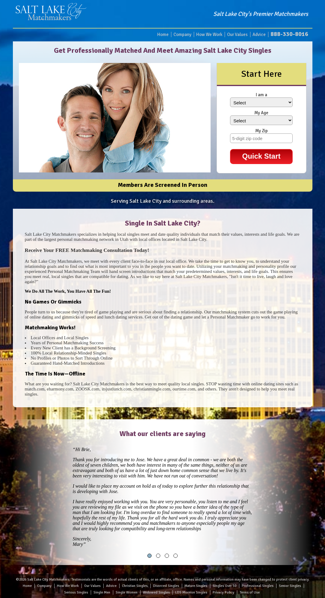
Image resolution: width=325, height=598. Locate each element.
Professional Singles (257, 586)
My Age (261, 112)
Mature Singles (196, 586)
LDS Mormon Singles (191, 592)
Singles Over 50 (224, 586)
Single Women (126, 592)
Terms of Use (250, 592)
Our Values (237, 34)
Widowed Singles (156, 592)
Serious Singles (76, 592)
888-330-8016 (289, 34)
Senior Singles (290, 586)
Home (163, 34)
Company (182, 34)
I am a (261, 94)
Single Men (101, 592)
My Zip (261, 130)
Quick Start (261, 156)
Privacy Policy (223, 592)
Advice (259, 34)
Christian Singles (135, 586)
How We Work (209, 34)
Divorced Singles (166, 586)
